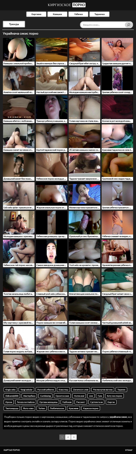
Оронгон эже (62, 396)
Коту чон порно (114, 396)
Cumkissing (45, 396)
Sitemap (128, 450)
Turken (41, 408)
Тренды (14, 24)
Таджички (99, 14)
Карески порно (90, 408)
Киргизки (36, 14)
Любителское (57, 408)
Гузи (100, 396)
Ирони (8, 402)
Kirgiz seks (10, 389)
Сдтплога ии (96, 402)
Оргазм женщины (48, 402)
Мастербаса (29, 396)
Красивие (73, 408)
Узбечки (78, 14)
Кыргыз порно (12, 450)
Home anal (79, 396)
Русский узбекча (45, 389)
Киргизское (67, 5)
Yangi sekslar (26, 389)
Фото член (28, 408)
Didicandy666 (11, 396)
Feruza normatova (26, 402)
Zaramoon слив (80, 389)
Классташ (63, 389)
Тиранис (121, 389)
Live (91, 396)
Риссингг (80, 402)
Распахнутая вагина (102, 389)
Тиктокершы (11, 408)
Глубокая (66, 402)
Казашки (57, 14)
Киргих (111, 402)
